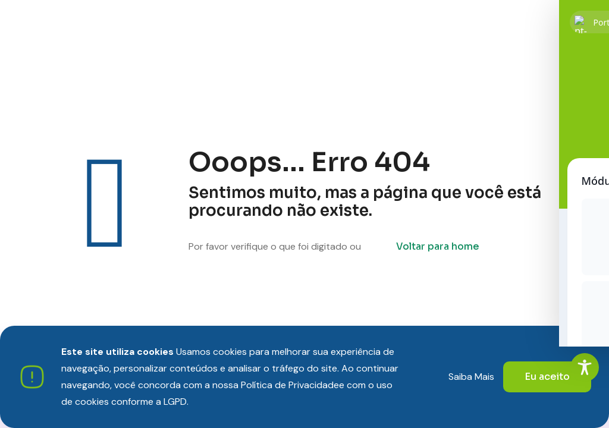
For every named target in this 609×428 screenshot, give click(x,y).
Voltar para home (437, 246)
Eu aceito (547, 376)
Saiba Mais (471, 376)
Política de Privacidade (290, 385)
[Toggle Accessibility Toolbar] (584, 367)
